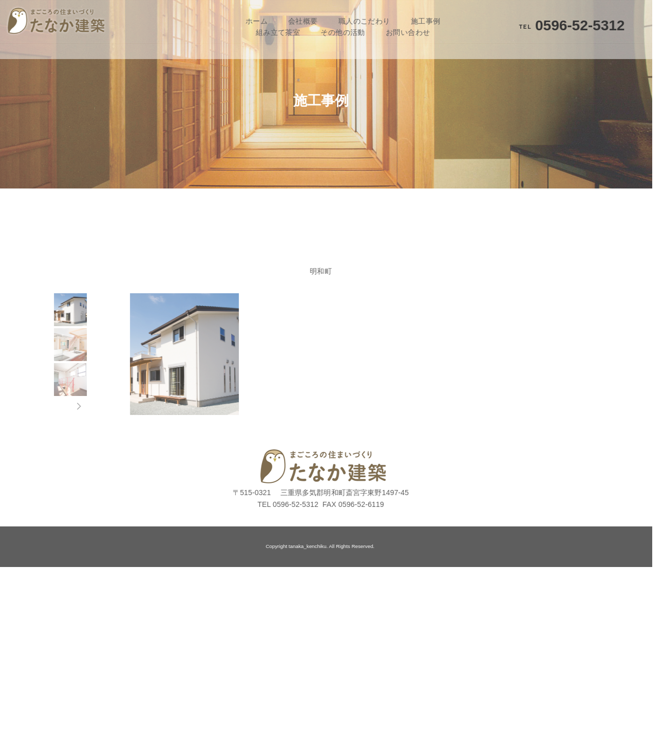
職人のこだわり (354, 21)
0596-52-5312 (562, 25)
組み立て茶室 (267, 32)
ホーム (246, 21)
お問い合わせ (397, 32)
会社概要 (293, 21)
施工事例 (415, 21)
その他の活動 (333, 32)
